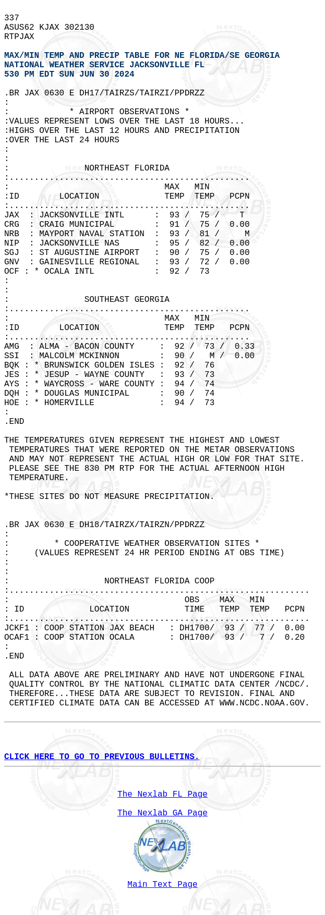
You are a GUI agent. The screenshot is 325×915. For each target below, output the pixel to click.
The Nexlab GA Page (162, 813)
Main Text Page (162, 884)
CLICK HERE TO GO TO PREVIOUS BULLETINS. (101, 757)
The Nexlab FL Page (162, 794)
